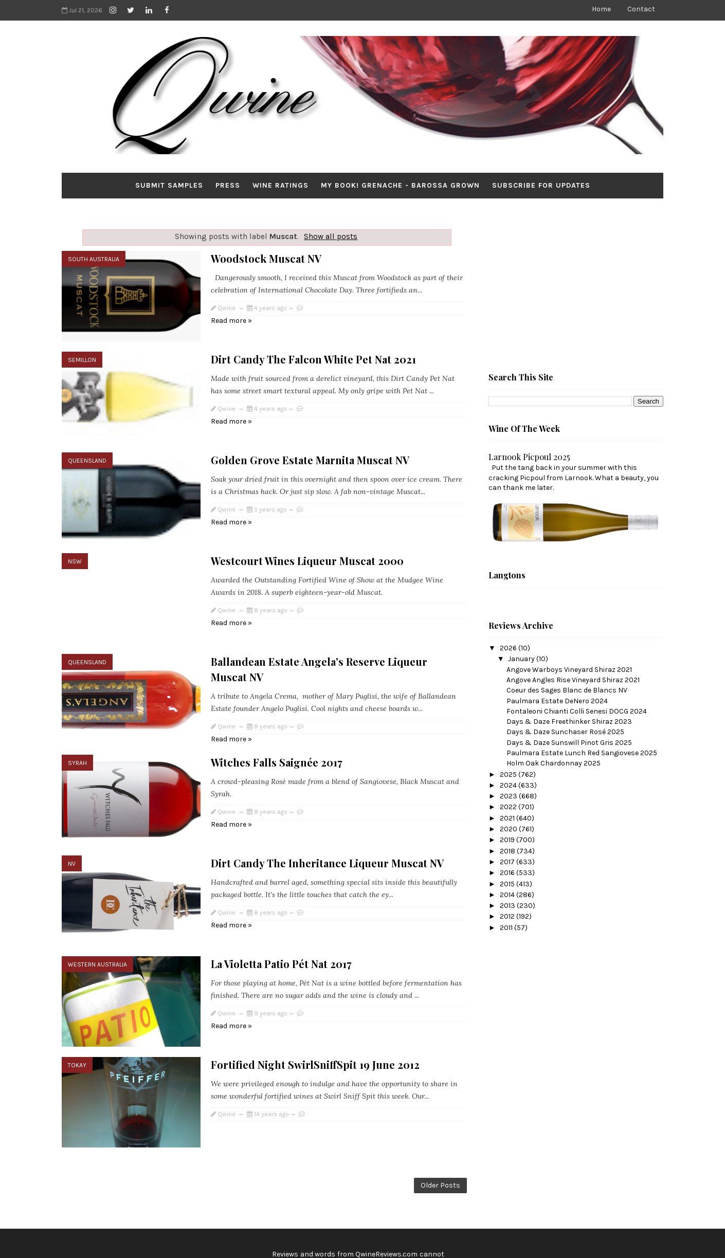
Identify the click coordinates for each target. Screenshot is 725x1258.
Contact (641, 9)
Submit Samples (169, 185)
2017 (508, 862)
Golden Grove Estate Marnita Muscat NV (310, 443)
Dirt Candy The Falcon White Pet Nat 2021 (313, 351)
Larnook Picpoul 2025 (529, 456)
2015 (508, 884)
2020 (509, 829)
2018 (508, 851)
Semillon (82, 351)
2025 (509, 774)
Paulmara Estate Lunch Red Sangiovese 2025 (581, 753)
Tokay (77, 1007)
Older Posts (440, 1119)
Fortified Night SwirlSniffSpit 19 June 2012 (315, 1007)
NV (72, 822)
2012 (508, 916)
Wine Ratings (280, 185)
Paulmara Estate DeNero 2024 (557, 701)
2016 (508, 872)
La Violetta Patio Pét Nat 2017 (281, 914)
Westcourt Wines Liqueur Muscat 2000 (307, 536)
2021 (508, 818)
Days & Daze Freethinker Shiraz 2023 (569, 721)
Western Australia (97, 915)
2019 (508, 839)
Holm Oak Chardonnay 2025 (553, 763)
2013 (508, 905)
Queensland (87, 444)
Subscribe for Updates (541, 185)
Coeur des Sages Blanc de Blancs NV (566, 690)
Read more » (231, 320)
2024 (509, 785)
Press (227, 185)
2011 (507, 927)
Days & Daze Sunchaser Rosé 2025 (565, 731)
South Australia (93, 259)
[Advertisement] (565, 288)
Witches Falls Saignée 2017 (276, 729)
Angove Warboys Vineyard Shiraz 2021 (569, 669)
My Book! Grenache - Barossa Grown (400, 185)
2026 (509, 648)
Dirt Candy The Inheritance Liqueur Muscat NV (327, 822)
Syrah (77, 730)
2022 (509, 807)
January (522, 658)
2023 (509, 796)
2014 (508, 894)
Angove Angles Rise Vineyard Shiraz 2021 (573, 680)
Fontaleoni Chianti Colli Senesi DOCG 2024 (576, 711)
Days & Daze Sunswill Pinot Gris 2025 (569, 742)
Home (601, 9)
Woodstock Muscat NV (266, 258)
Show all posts (330, 236)
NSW (75, 536)
